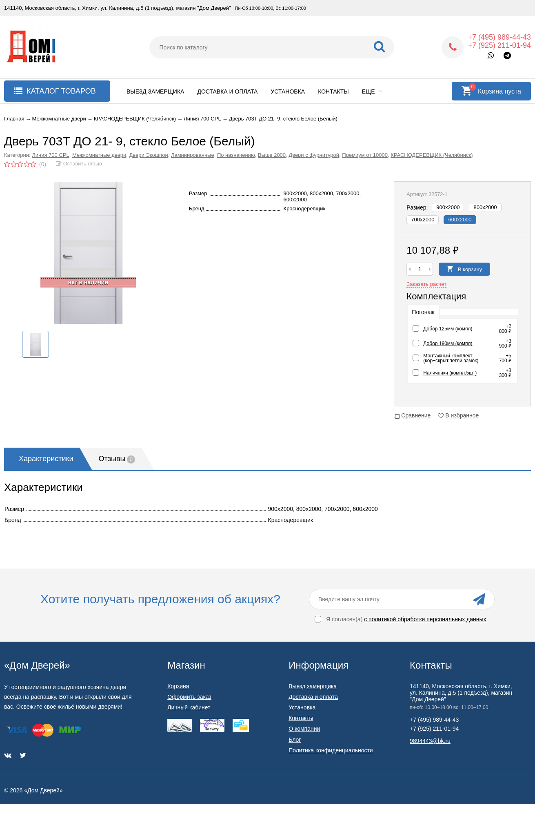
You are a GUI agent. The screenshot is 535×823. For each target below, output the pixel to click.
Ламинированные (192, 155)
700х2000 (422, 219)
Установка (288, 91)
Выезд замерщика (155, 91)
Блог (295, 739)
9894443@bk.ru (430, 741)
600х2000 (459, 219)
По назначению (236, 155)
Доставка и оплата (227, 91)
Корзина (178, 686)
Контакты (333, 91)
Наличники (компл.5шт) (450, 373)
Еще (372, 91)
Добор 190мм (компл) (447, 343)
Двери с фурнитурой (314, 155)
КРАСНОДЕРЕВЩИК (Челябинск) (432, 155)
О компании (304, 728)
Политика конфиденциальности (331, 750)
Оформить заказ (189, 697)
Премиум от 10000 (365, 155)
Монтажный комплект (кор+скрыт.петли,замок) (450, 358)
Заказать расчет (426, 284)
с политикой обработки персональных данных (425, 619)
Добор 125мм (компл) (447, 329)
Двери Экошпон (148, 155)
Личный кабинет (188, 707)
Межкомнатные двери (99, 155)
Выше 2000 (272, 155)
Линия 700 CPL (50, 155)
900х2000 (448, 207)
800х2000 (485, 207)
